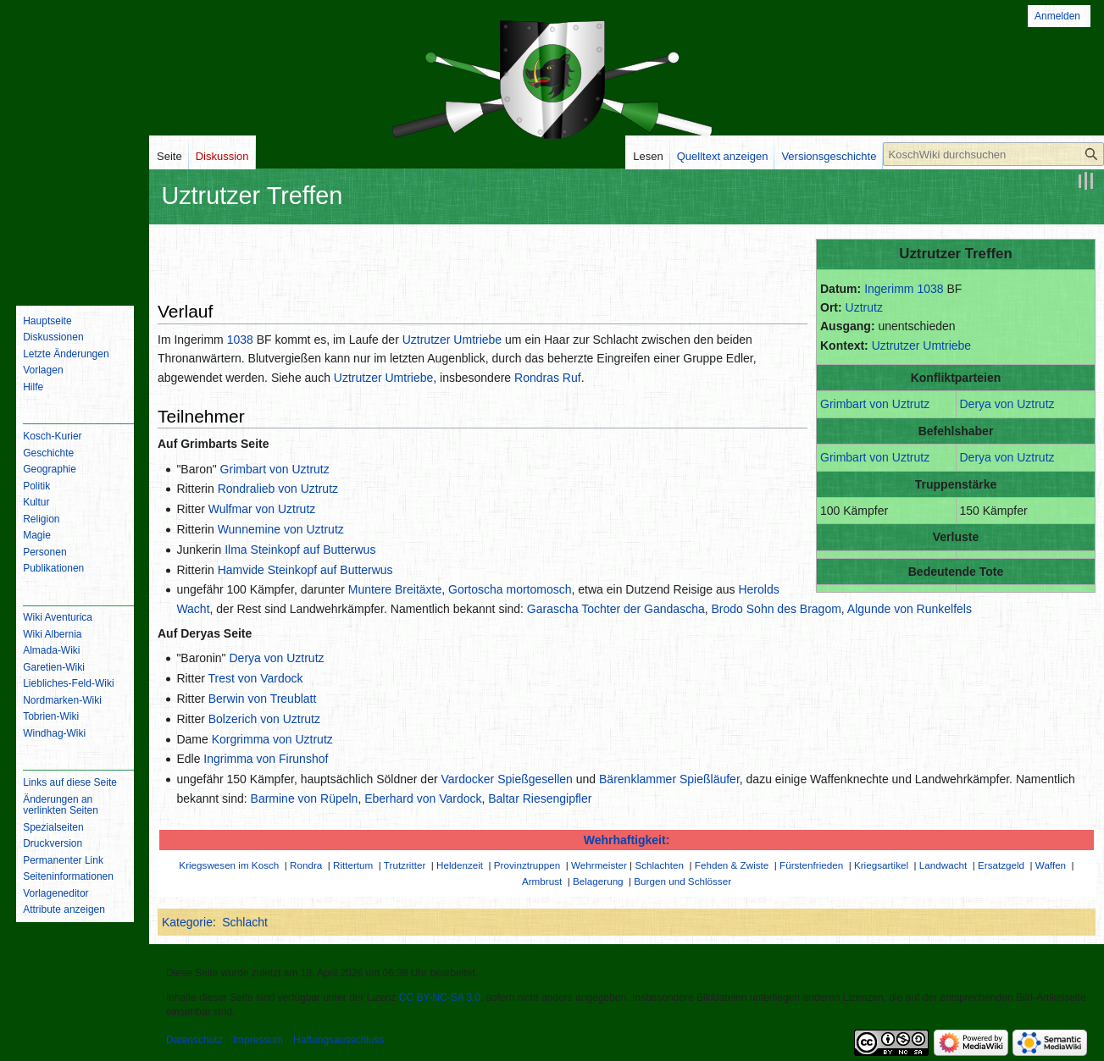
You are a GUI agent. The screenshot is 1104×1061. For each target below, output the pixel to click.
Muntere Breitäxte (395, 589)
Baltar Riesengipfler (539, 798)
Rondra (306, 864)
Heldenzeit (459, 864)
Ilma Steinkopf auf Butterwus (300, 549)
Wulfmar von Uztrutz (262, 509)
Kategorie (187, 922)
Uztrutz (864, 307)
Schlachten (659, 864)
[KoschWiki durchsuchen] (993, 154)
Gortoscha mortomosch (510, 589)
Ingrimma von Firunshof (265, 758)
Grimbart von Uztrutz (874, 404)
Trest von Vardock (255, 678)
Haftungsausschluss (338, 1040)
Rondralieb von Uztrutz (278, 488)
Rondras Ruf (547, 377)
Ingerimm (888, 289)
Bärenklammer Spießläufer (669, 779)
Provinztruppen (527, 864)
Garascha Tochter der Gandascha (616, 609)
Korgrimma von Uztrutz (272, 739)
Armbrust (542, 881)
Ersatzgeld (1001, 864)
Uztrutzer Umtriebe (921, 345)
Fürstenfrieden (811, 864)
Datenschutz (194, 1040)
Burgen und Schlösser (682, 881)
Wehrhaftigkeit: (627, 840)
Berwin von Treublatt (262, 698)
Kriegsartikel (881, 864)
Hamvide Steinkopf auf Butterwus (305, 570)
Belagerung (598, 881)
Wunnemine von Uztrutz (281, 529)
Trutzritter (404, 864)
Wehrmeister (599, 864)
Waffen (1050, 864)
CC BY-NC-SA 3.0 (439, 997)
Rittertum (353, 864)
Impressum (258, 1040)
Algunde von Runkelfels (909, 609)
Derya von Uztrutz (1007, 404)
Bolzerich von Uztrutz (264, 719)
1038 (930, 289)
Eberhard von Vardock (422, 798)
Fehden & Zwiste (731, 864)
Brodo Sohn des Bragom (776, 609)
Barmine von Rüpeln (304, 798)
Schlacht (245, 922)
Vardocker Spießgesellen (507, 779)
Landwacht (943, 864)
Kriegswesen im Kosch (229, 864)
